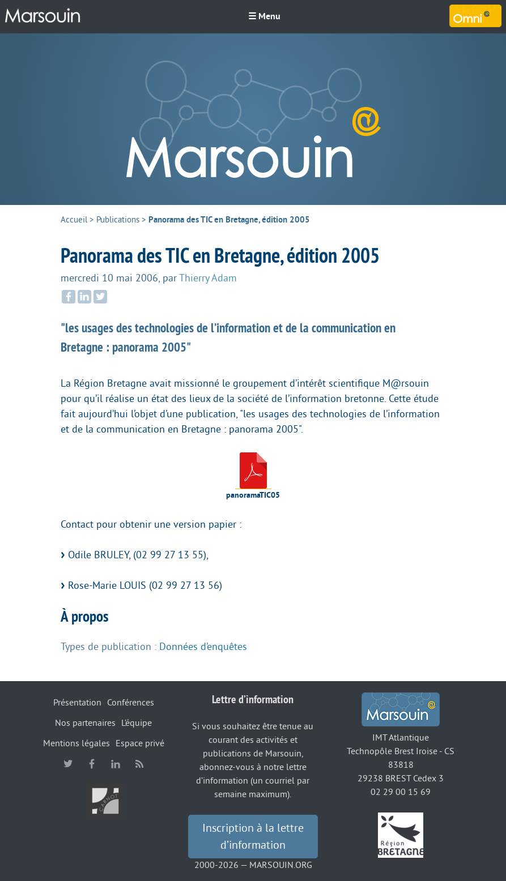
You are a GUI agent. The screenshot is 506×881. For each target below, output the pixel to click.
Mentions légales (76, 743)
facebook (92, 764)
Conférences (130, 703)
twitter (68, 764)
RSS (139, 764)
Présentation (77, 703)
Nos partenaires (85, 723)
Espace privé (140, 743)
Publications (117, 220)
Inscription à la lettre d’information (253, 837)
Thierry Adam (208, 278)
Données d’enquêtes (203, 646)
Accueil (74, 220)
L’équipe (136, 723)
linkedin (116, 764)
